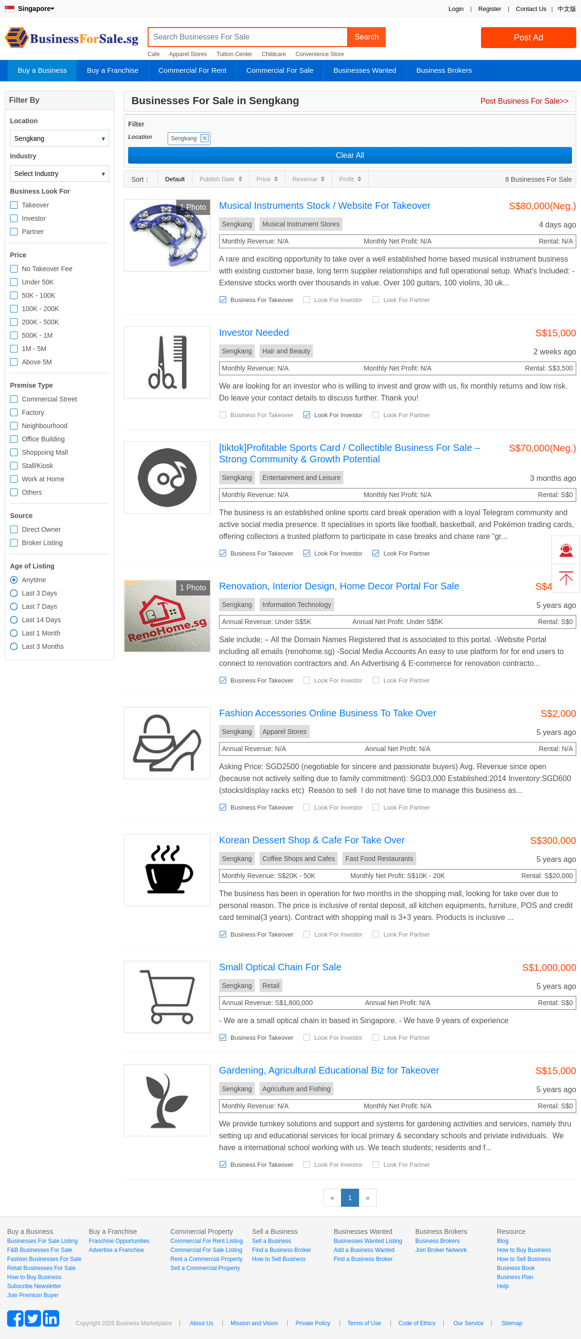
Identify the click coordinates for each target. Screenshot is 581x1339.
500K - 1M (37, 335)
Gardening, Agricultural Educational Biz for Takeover (329, 1070)
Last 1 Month (41, 633)
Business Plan (515, 1277)
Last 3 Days (39, 593)
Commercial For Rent (193, 70)
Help (503, 1286)
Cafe (154, 54)
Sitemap (511, 1323)
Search (367, 37)
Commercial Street (49, 399)
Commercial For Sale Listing (206, 1250)
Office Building (43, 439)
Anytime (34, 580)
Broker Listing (42, 543)
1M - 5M (34, 348)
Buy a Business (42, 70)
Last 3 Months (43, 646)
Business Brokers (444, 70)
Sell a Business (271, 1241)
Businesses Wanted (364, 70)
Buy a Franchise (112, 70)
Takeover (35, 205)
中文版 (567, 8)
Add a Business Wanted (364, 1250)
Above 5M (37, 362)
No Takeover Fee (47, 269)
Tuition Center (234, 54)
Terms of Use (364, 1323)
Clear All (350, 155)
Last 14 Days (41, 620)
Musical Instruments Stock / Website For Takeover (325, 205)
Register (489, 8)
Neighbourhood (45, 426)
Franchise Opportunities (119, 1241)
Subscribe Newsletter (34, 1286)
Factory (33, 412)
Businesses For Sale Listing (42, 1241)
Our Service (468, 1323)
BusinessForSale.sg (71, 40)
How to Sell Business (279, 1259)
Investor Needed (254, 332)
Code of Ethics (417, 1323)
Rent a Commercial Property (206, 1259)
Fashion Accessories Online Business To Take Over (327, 713)
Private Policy (312, 1323)
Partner (33, 231)
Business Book (516, 1268)
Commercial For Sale (279, 70)
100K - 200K (40, 309)
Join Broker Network (441, 1250)
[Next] (368, 1198)
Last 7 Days (39, 606)
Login (456, 8)
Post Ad (528, 37)
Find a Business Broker (281, 1250)
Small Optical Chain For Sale (280, 967)
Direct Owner (41, 529)
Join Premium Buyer (33, 1295)
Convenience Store (319, 54)
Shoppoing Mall (45, 452)
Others (32, 492)
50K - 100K (38, 295)
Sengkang (184, 138)
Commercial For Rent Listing (206, 1241)
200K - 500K (40, 322)
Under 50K (38, 282)
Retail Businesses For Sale (41, 1268)
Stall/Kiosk (37, 465)
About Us (201, 1323)
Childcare (274, 54)
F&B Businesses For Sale (39, 1250)
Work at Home (43, 479)
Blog (503, 1241)
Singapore (29, 8)
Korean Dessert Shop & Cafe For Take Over (312, 840)
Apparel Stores (188, 54)
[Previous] (332, 1198)
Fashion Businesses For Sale (44, 1259)
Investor (34, 218)
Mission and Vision (254, 1323)
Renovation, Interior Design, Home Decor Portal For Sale (339, 586)
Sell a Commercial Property (205, 1268)
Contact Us (531, 8)
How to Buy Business (34, 1277)
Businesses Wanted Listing (368, 1241)
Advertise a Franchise (116, 1250)
